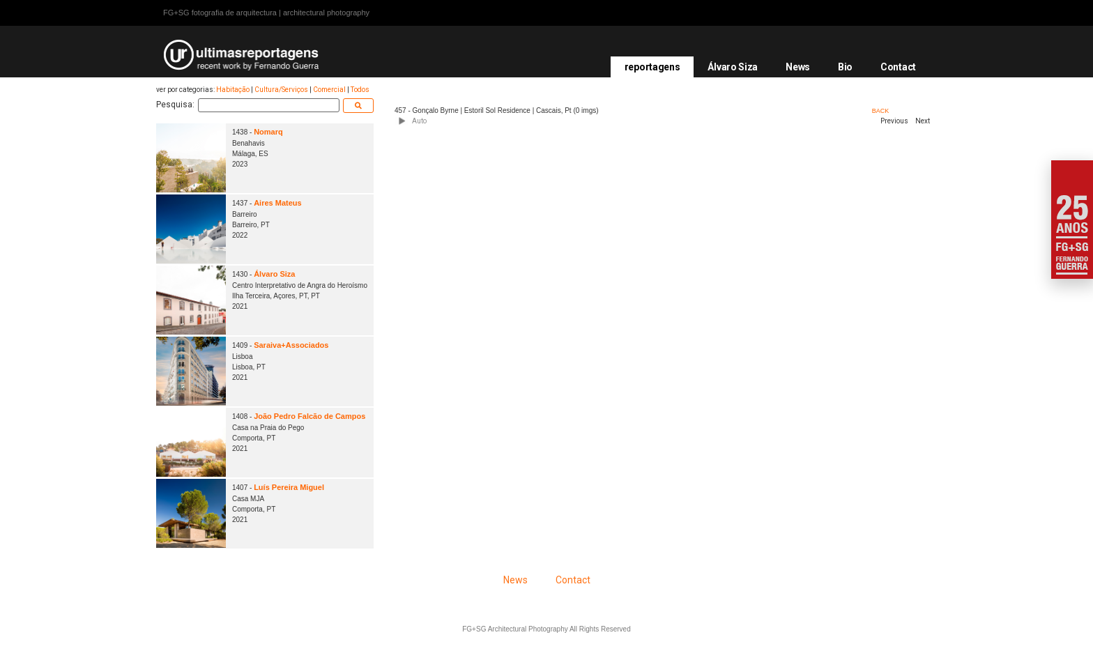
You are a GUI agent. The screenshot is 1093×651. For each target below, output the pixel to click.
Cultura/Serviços (281, 89)
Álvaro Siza (733, 66)
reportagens (652, 66)
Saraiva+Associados (291, 345)
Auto (419, 121)
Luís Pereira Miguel (289, 487)
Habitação (233, 89)
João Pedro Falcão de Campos (309, 416)
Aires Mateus (277, 203)
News (798, 66)
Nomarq (268, 132)
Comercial (329, 89)
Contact (898, 66)
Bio (845, 66)
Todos (360, 89)
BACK (880, 110)
